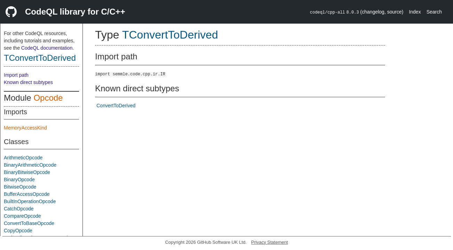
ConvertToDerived (115, 105)
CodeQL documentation (46, 48)
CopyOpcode (18, 230)
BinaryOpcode (19, 179)
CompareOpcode (22, 216)
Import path (16, 75)
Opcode (48, 97)
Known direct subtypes (28, 82)
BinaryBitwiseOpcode (27, 172)
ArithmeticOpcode (23, 157)
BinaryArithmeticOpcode (30, 165)
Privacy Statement (269, 242)
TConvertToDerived (40, 57)
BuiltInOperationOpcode (30, 201)
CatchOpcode (19, 208)
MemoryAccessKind (25, 128)
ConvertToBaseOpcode (29, 223)
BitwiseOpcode (20, 187)
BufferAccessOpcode (26, 194)
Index (415, 12)
